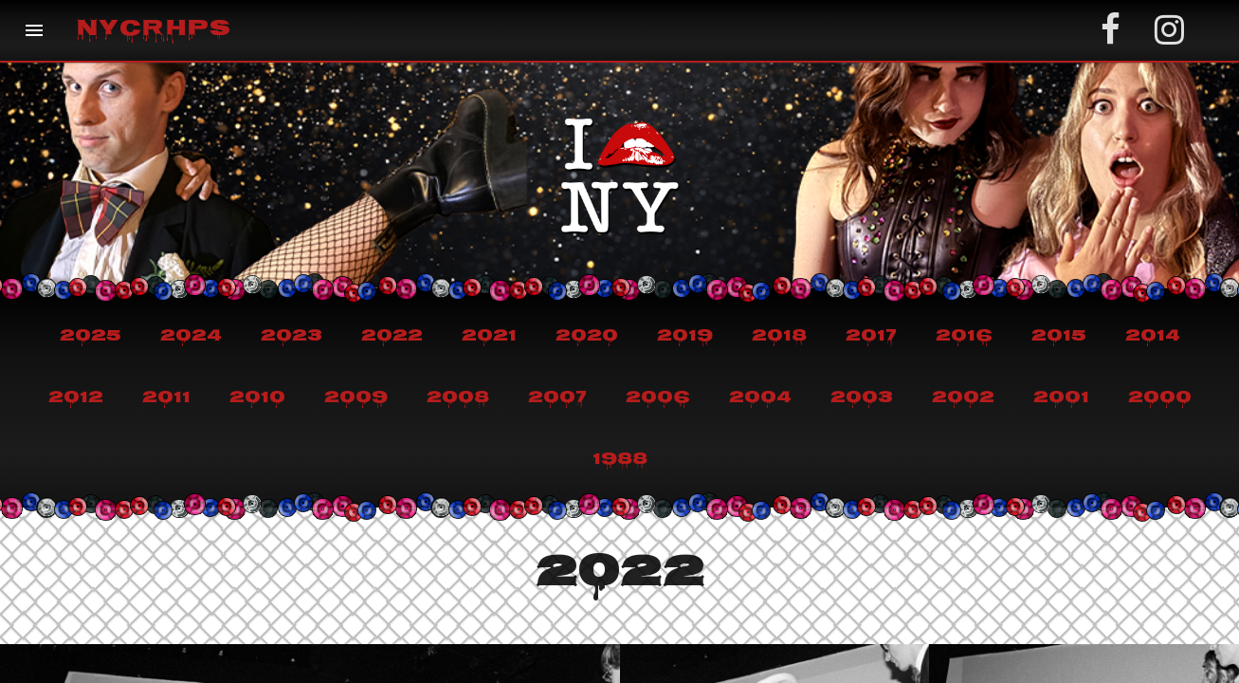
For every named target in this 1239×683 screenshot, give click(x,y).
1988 (619, 460)
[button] (34, 30)
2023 (291, 337)
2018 (779, 337)
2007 (557, 398)
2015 (1058, 337)
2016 (964, 337)
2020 (587, 337)
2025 (90, 337)
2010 (257, 398)
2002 (963, 398)
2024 (191, 337)
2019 (685, 337)
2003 (861, 398)
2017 (871, 337)
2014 (1152, 337)
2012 (75, 398)
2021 (489, 337)
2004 (760, 398)
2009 (356, 398)
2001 (1061, 398)
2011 (166, 398)
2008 (458, 398)
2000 (1160, 398)
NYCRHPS (153, 30)
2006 (658, 398)
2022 (392, 337)
